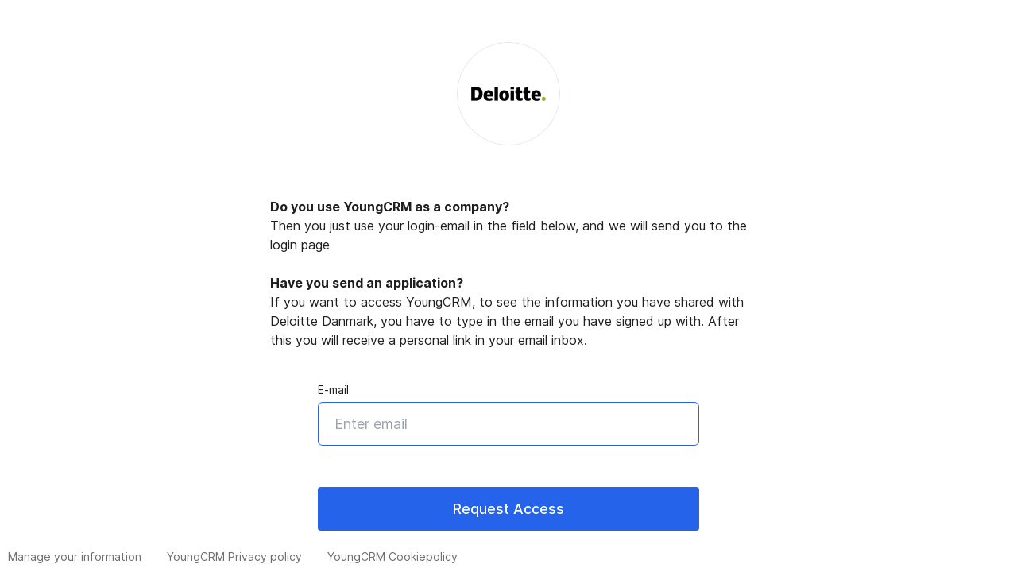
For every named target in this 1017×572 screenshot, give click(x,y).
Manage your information (74, 556)
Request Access (508, 508)
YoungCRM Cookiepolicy (392, 556)
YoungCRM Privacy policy (234, 556)
